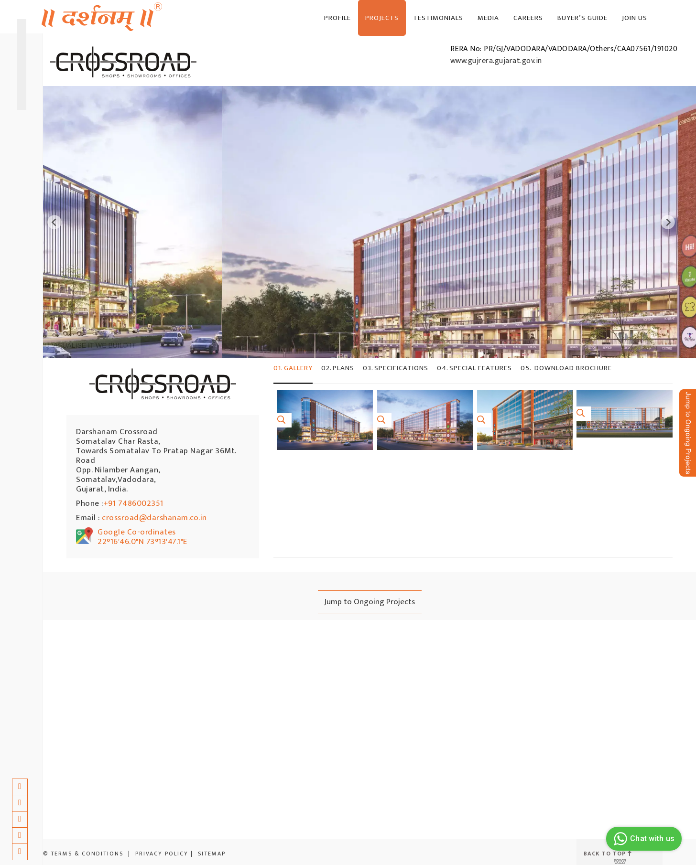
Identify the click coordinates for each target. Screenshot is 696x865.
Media (488, 18)
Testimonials (438, 18)
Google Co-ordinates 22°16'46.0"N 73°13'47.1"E (142, 536)
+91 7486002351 (133, 503)
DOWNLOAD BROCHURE (566, 368)
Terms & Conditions (87, 853)
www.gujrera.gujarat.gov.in (496, 60)
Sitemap (212, 853)
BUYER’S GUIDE (582, 18)
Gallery (293, 368)
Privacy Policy (161, 853)
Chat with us (642, 838)
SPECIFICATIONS (395, 368)
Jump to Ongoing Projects (369, 602)
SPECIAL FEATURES (474, 368)
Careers (528, 18)
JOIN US (634, 18)
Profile (337, 18)
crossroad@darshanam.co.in (154, 517)
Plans (337, 368)
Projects (382, 18)
